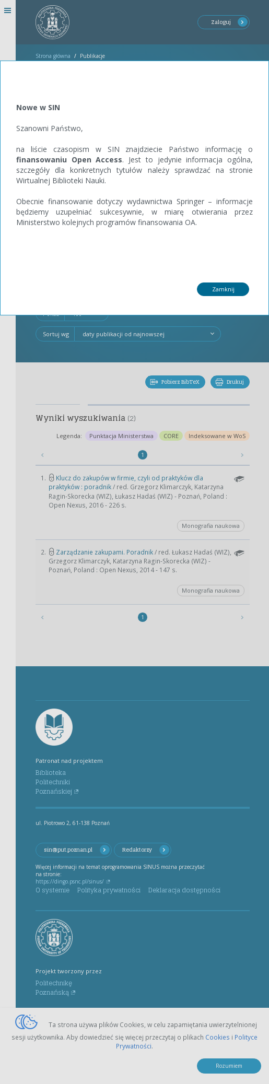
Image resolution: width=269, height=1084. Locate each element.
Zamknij (223, 289)
